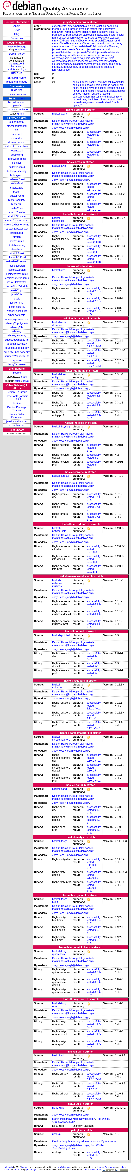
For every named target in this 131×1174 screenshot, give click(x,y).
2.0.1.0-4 (92, 252)
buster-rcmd (17, 195)
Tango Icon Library (92, 1169)
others (17, 1169)
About (16, 26)
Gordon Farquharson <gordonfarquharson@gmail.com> (84, 1141)
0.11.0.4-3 (92, 877)
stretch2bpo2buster (17, 228)
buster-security (16, 200)
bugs (24, 376)
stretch (20, 98)
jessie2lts (17, 294)
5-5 (96, 666)
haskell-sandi (98, 96)
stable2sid (17, 183)
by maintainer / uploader (16, 104)
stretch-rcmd (17, 241)
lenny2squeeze (17, 364)
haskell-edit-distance (98, 85)
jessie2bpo (17, 290)
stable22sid (16, 187)
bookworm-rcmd (16, 158)
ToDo (26, 381)
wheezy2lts (16, 327)
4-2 (96, 457)
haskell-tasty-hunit (83, 99)
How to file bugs (16, 46)
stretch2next (17, 253)
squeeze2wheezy (17, 343)
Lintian (17, 403)
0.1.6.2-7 (92, 1089)
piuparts (9, 1167)
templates (20, 49)
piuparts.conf (16, 63)
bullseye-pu (17, 175)
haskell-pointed (61, 635)
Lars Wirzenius (63, 1167)
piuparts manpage (16, 81)
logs (23, 69)
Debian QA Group (16, 392)
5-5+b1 (92, 658)
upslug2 (77, 105)
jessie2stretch (17, 265)
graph (20, 113)
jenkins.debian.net (16, 421)
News (16, 30)
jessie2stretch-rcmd (17, 274)
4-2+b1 (92, 449)
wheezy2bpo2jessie (17, 323)
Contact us (17, 38)
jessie (16, 298)
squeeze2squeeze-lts (17, 356)
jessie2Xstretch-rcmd (17, 278)
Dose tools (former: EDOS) (17, 397)
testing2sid (17, 150)
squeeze (17, 360)
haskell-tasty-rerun (83, 102)
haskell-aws (96, 82)
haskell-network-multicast (102, 90)
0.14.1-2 (91, 199)
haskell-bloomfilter (113, 82)
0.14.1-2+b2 (94, 189)
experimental (16, 122)
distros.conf (16, 66)
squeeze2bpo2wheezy (17, 352)
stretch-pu (17, 249)
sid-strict (17, 134)
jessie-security (17, 306)
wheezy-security (16, 335)
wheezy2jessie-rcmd (17, 319)
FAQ (16, 34)
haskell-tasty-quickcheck (108, 99)
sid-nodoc (16, 138)
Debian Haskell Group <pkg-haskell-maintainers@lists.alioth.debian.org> (73, 122)
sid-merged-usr (17, 142)
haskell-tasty (114, 96)
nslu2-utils (113, 102)
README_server (17, 77)
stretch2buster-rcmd (16, 220)
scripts (11, 69)
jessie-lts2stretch (16, 282)
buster (16, 191)
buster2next (17, 208)
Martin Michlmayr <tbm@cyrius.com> (73, 1118)
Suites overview (17, 94)
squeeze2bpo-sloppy (17, 347)
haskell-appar (80, 82)
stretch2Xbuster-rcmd (16, 224)
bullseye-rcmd (17, 167)
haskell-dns (79, 85)
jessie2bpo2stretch (17, 286)
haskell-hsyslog (88, 87)
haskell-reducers (91, 93)
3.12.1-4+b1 (94, 708)
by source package (17, 109)
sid (16, 130)
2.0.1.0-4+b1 (94, 242)
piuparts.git (31, 1169)
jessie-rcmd (17, 302)
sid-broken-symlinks (16, 146)
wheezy (16, 331)
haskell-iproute (106, 87)
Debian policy (17, 53)
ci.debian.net (16, 425)
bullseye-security (16, 171)
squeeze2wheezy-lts (17, 339)
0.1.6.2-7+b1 (94, 1079)
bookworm (17, 154)
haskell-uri (101, 102)
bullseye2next (17, 179)
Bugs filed (16, 90)
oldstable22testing (16, 261)
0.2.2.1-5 (92, 356)
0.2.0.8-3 (92, 552)
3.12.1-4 (91, 718)
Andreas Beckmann (106, 1167)
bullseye (17, 162)
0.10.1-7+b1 (94, 760)
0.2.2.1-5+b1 (94, 346)
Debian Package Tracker (16, 409)
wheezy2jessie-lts (17, 311)
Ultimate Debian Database (17, 416)
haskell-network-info (59, 529)
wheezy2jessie (16, 315)
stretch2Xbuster (17, 216)
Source (17, 372)
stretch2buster (17, 212)
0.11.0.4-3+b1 (92, 866)
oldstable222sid (17, 257)
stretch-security (16, 245)
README (16, 73)
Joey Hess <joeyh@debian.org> (70, 127)
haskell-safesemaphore (61, 738)
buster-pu (16, 204)
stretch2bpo (17, 232)
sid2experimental (17, 126)
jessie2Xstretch (17, 269)
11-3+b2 (92, 1156)
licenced (25, 1167)
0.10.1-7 (91, 770)
